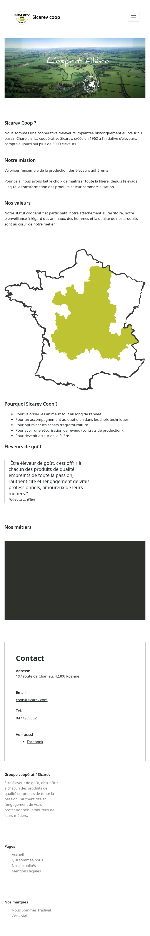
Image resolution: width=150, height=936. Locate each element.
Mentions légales (26, 871)
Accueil (18, 854)
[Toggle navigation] (133, 17)
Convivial (19, 915)
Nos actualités (24, 865)
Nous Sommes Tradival (31, 910)
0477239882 (26, 718)
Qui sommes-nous (27, 859)
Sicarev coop (37, 17)
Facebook (35, 741)
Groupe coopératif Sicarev (27, 774)
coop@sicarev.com (32, 699)
